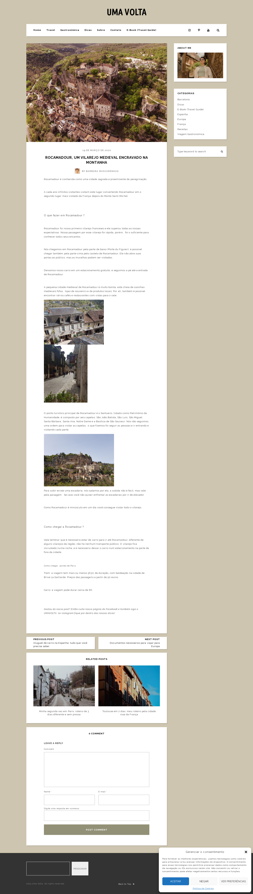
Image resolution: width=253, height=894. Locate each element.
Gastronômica (69, 30)
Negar (204, 881)
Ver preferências (233, 881)
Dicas (88, 30)
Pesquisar (80, 868)
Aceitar (175, 881)
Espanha (182, 114)
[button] (246, 852)
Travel (50, 30)
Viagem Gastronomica (190, 134)
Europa (181, 119)
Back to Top (126, 884)
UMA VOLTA (126, 12)
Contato (115, 30)
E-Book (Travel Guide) (141, 30)
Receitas (182, 129)
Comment (49, 749)
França (181, 124)
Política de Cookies (203, 888)
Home (37, 30)
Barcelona (183, 99)
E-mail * (102, 792)
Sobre (101, 30)
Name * (48, 792)
